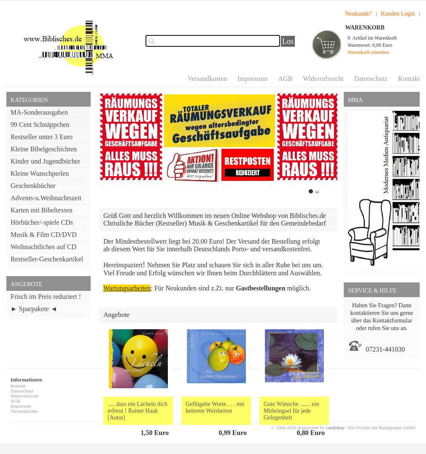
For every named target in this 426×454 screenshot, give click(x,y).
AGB (285, 78)
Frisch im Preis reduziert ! (46, 296)
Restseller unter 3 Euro (42, 136)
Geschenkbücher (33, 185)
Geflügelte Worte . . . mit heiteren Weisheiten (215, 407)
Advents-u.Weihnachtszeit (46, 197)
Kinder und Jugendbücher (45, 161)
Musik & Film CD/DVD (44, 234)
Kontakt (409, 78)
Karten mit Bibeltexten (42, 210)
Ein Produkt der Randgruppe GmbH (381, 427)
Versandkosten (207, 78)
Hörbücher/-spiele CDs (42, 222)
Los (288, 41)
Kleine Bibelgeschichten (44, 149)
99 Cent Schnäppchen (40, 124)
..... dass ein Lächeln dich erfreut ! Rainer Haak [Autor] (137, 411)
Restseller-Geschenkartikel (47, 259)
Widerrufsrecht (323, 78)
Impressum (252, 78)
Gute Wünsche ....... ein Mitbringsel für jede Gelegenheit (291, 411)
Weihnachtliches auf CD (43, 246)
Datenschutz (370, 78)
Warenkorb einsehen (368, 52)
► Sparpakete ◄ (34, 308)
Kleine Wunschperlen (40, 173)
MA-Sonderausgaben (39, 112)
